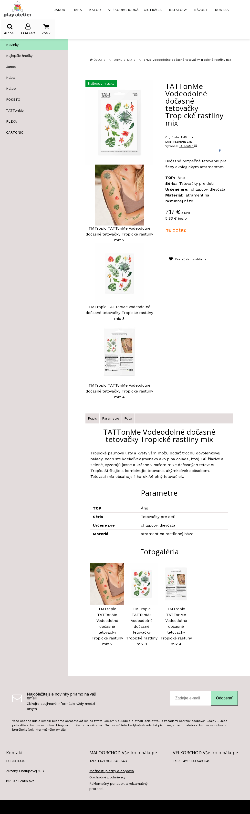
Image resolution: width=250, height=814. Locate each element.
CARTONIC (14, 132)
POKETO (13, 99)
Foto (128, 418)
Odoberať (224, 698)
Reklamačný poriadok (107, 783)
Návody (201, 10)
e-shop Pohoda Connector (137, 807)
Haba (10, 77)
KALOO (95, 10)
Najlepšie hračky (19, 56)
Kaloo (11, 88)
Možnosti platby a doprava (111, 771)
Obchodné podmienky (107, 777)
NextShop (107, 807)
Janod (11, 67)
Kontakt (223, 10)
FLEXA (11, 121)
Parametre (110, 418)
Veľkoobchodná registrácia (135, 10)
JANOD (59, 10)
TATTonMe (15, 110)
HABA (77, 10)
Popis (92, 418)
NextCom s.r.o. (173, 807)
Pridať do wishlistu (187, 259)
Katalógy (178, 10)
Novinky (12, 45)
